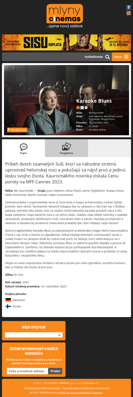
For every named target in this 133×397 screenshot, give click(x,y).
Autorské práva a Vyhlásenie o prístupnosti (86, 387)
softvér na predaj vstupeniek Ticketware (81, 392)
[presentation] (23, 148)
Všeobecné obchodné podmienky (42, 387)
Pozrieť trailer (17, 130)
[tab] (23, 148)
